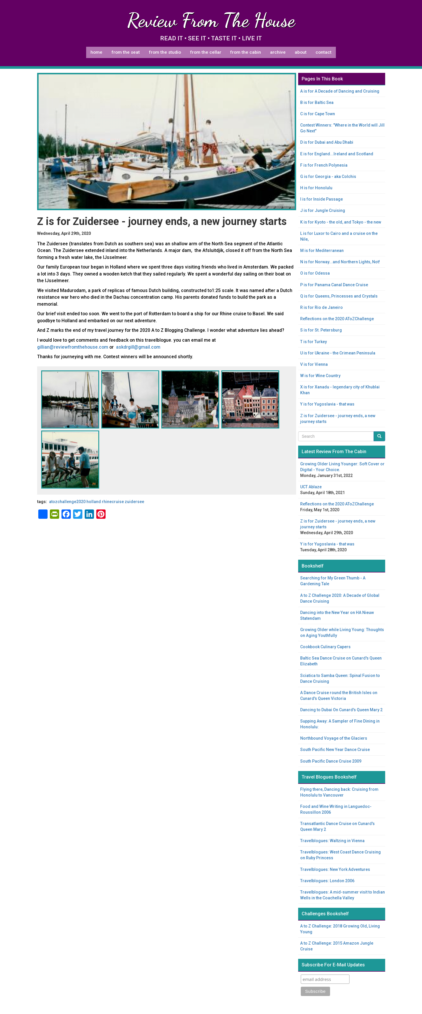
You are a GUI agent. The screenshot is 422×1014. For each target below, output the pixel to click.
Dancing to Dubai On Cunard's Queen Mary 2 (341, 709)
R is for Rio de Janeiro (321, 307)
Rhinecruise (113, 501)
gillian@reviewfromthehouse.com (72, 347)
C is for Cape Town (317, 113)
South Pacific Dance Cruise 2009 (330, 761)
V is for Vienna (314, 364)
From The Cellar (205, 52)
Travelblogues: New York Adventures (335, 869)
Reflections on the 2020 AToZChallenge (337, 318)
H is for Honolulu (316, 187)
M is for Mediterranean (322, 250)
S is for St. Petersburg (321, 330)
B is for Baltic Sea (317, 102)
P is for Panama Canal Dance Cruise (334, 284)
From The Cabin (245, 52)
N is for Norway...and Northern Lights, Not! (340, 262)
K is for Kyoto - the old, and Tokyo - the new (340, 222)
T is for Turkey (313, 341)
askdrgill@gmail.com (138, 347)
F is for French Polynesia (323, 165)
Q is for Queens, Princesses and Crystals (339, 296)
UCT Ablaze (311, 487)
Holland (93, 501)
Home (96, 52)
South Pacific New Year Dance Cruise (335, 749)
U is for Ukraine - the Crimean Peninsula (337, 353)
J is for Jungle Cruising (322, 210)
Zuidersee (134, 501)
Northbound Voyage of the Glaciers (333, 738)
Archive (278, 52)
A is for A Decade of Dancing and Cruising (339, 91)
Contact (324, 52)
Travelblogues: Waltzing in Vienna (332, 840)
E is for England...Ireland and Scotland (336, 154)
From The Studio (165, 52)
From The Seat (125, 52)
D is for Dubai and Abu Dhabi (326, 142)
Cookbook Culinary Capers (325, 646)
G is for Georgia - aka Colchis (328, 176)
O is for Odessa (315, 273)
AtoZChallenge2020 (67, 501)
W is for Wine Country (320, 375)
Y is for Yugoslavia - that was (327, 404)
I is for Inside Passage (321, 199)
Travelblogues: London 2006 (327, 880)
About (301, 52)
